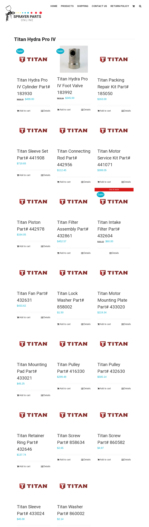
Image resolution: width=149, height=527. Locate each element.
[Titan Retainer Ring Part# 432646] (33, 415)
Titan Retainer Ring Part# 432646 (30, 442)
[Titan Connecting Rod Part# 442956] (73, 131)
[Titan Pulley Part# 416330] (73, 344)
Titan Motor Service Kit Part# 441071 (113, 157)
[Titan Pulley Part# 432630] (114, 344)
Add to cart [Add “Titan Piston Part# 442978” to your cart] (24, 246)
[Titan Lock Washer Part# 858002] (73, 273)
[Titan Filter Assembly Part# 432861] (73, 202)
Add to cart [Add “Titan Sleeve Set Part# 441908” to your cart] (24, 175)
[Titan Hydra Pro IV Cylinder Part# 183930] (33, 60)
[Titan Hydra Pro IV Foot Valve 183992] (73, 59)
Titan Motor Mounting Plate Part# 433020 (112, 300)
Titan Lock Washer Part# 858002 (70, 300)
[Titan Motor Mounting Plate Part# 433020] (114, 273)
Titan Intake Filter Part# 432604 (109, 229)
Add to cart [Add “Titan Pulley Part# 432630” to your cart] (105, 388)
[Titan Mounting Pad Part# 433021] (33, 344)
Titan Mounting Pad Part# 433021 (32, 371)
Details (46, 111)
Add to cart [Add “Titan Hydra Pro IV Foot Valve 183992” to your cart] (65, 109)
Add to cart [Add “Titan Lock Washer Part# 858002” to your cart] (65, 324)
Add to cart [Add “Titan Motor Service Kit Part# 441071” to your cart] (105, 182)
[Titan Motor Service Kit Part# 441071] (114, 131)
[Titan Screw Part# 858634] (73, 415)
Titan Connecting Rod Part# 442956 (73, 157)
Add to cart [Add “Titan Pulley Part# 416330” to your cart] (65, 388)
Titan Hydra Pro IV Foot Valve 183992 (72, 85)
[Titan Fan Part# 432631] (33, 273)
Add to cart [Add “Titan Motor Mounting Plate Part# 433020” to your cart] (105, 324)
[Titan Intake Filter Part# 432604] (114, 202)
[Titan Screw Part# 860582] (114, 415)
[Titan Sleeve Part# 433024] (33, 486)
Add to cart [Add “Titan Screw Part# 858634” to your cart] (65, 459)
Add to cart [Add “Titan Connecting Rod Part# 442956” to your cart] (65, 182)
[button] (140, 6)
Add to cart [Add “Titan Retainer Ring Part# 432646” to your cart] (24, 466)
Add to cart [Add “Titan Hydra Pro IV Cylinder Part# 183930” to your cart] (24, 111)
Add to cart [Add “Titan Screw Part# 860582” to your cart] (105, 459)
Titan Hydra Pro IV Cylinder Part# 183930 (33, 86)
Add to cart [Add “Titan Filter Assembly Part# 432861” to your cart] (65, 253)
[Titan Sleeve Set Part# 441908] (33, 131)
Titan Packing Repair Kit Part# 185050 (113, 86)
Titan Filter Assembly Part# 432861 (72, 229)
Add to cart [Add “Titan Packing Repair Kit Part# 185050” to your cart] (105, 111)
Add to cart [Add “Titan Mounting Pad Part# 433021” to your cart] (24, 395)
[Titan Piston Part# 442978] (33, 202)
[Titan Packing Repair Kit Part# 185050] (114, 60)
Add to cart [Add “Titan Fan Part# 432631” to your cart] (24, 317)
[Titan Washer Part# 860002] (73, 486)
